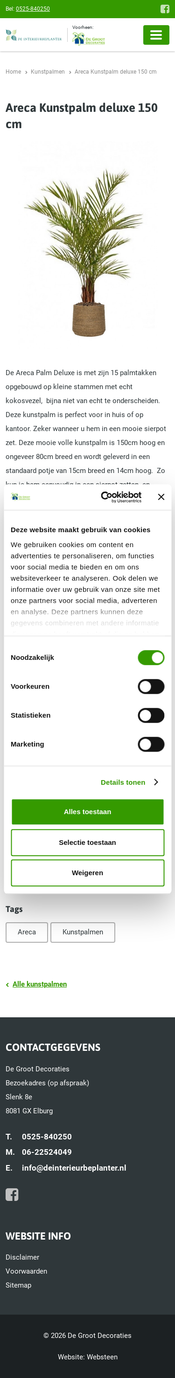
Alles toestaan (88, 812)
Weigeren (87, 873)
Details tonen (123, 782)
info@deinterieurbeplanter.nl (74, 1167)
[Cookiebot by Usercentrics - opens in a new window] (105, 497)
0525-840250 (33, 9)
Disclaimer (22, 1257)
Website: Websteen (88, 1357)
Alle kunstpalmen (40, 984)
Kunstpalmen (83, 932)
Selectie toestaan (87, 842)
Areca (27, 932)
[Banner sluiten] (161, 497)
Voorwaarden (26, 1271)
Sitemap (18, 1285)
